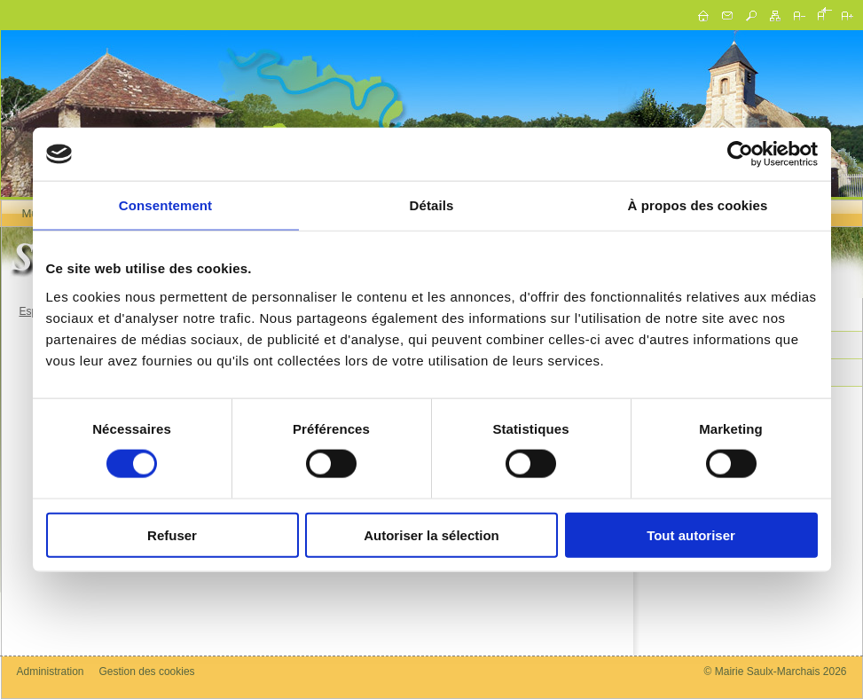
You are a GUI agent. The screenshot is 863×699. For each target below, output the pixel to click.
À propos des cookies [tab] (698, 205)
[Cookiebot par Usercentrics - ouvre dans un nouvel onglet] (740, 154)
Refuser (172, 534)
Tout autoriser (691, 534)
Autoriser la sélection (431, 534)
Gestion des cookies (147, 671)
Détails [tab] (432, 205)
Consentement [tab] (165, 205)
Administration (50, 671)
